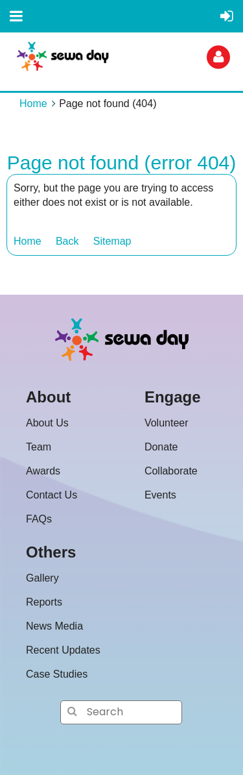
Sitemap (112, 241)
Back (67, 241)
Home (33, 103)
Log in (218, 57)
